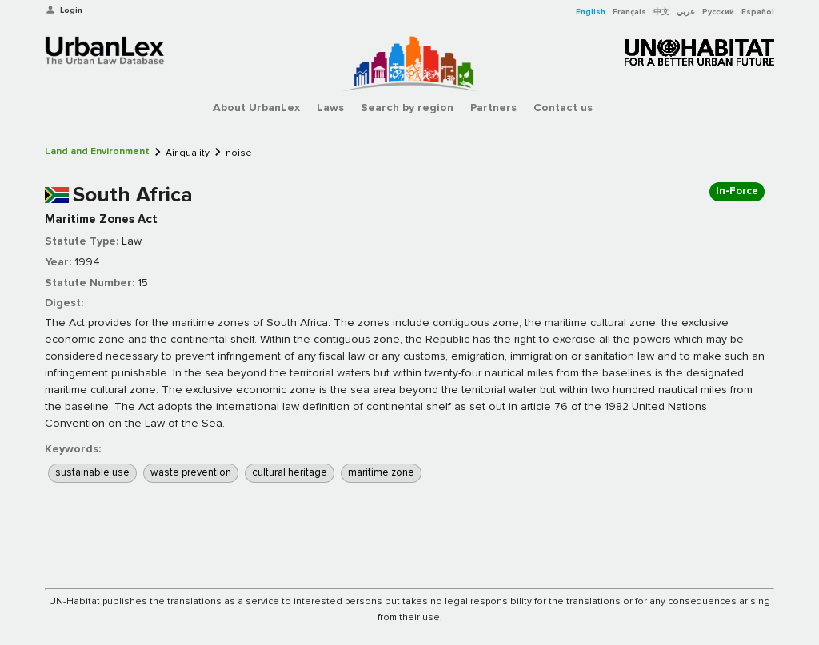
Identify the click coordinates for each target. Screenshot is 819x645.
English (590, 12)
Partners (493, 107)
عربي (686, 12)
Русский (718, 12)
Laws (330, 107)
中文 (661, 12)
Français (629, 12)
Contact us (563, 107)
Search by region (407, 107)
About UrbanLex (256, 107)
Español (757, 12)
